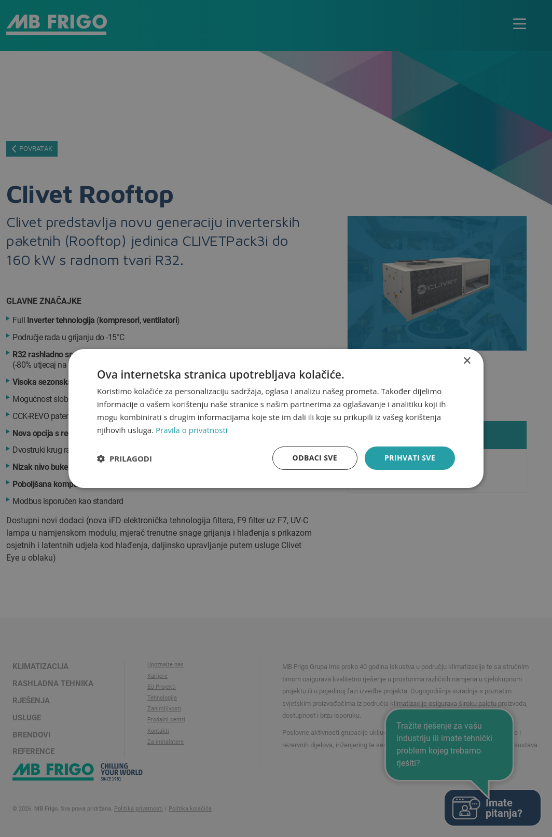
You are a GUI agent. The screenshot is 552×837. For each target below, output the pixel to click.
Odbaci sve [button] (315, 458)
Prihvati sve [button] (409, 458)
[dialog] (276, 418)
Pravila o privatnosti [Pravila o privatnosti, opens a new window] (191, 430)
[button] (124, 458)
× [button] (467, 361)
